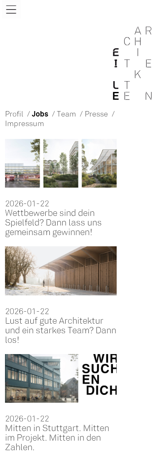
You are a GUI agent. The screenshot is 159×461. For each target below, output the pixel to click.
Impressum (24, 124)
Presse (96, 114)
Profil (14, 114)
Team (66, 114)
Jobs (40, 114)
